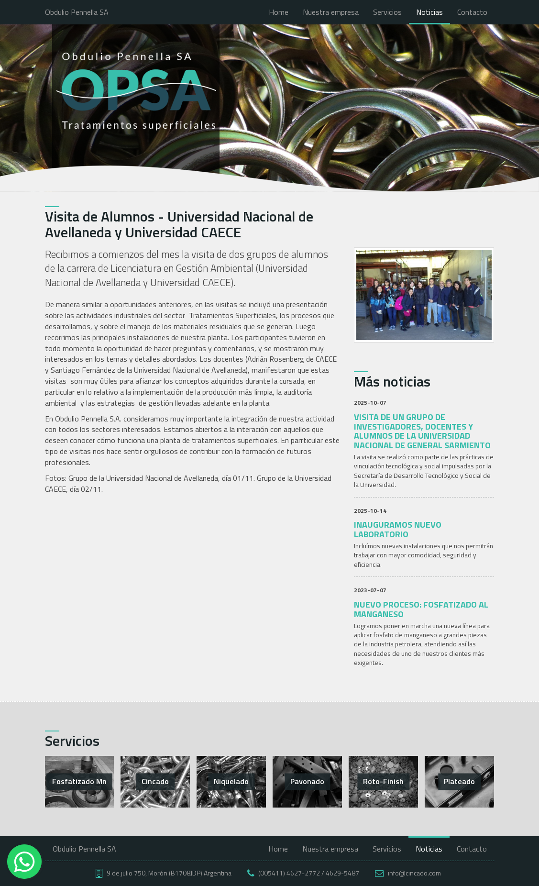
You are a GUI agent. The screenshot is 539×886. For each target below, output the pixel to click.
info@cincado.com (414, 873)
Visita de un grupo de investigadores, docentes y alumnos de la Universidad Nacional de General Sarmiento (422, 431)
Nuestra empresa (331, 12)
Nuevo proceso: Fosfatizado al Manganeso (421, 609)
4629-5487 (342, 873)
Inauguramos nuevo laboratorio (397, 529)
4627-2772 (303, 873)
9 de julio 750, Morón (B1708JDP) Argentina (169, 873)
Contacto (472, 12)
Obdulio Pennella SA (77, 12)
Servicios (387, 12)
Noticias (429, 12)
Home (278, 12)
